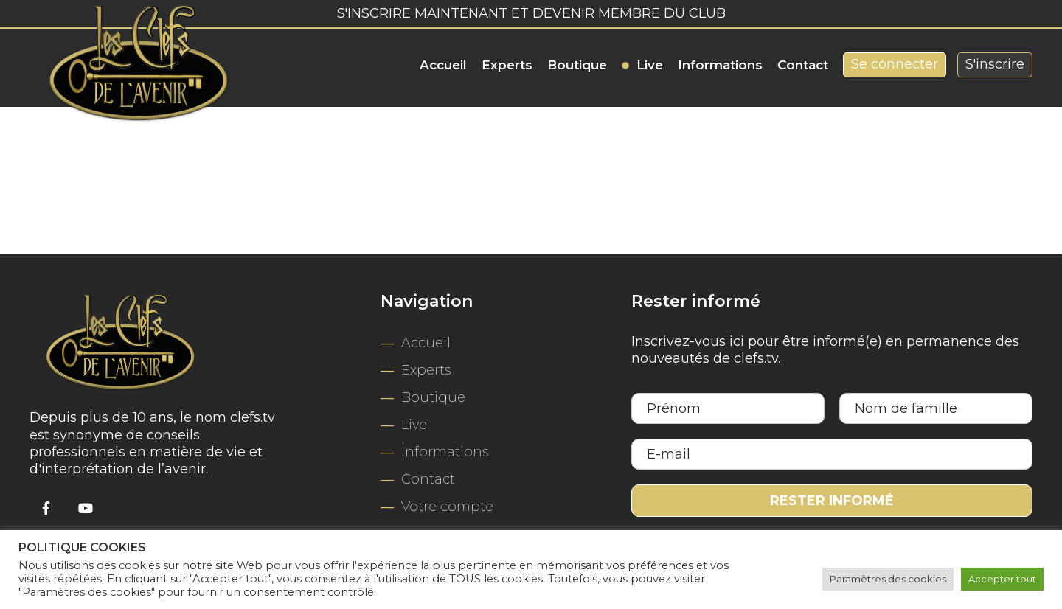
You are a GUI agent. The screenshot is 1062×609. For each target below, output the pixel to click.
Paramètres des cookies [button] (888, 579)
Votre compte (447, 506)
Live (649, 65)
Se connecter (894, 64)
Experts (507, 65)
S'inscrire (994, 64)
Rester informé (832, 501)
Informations (720, 65)
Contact (802, 65)
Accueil (443, 65)
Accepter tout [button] (1002, 579)
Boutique (577, 65)
